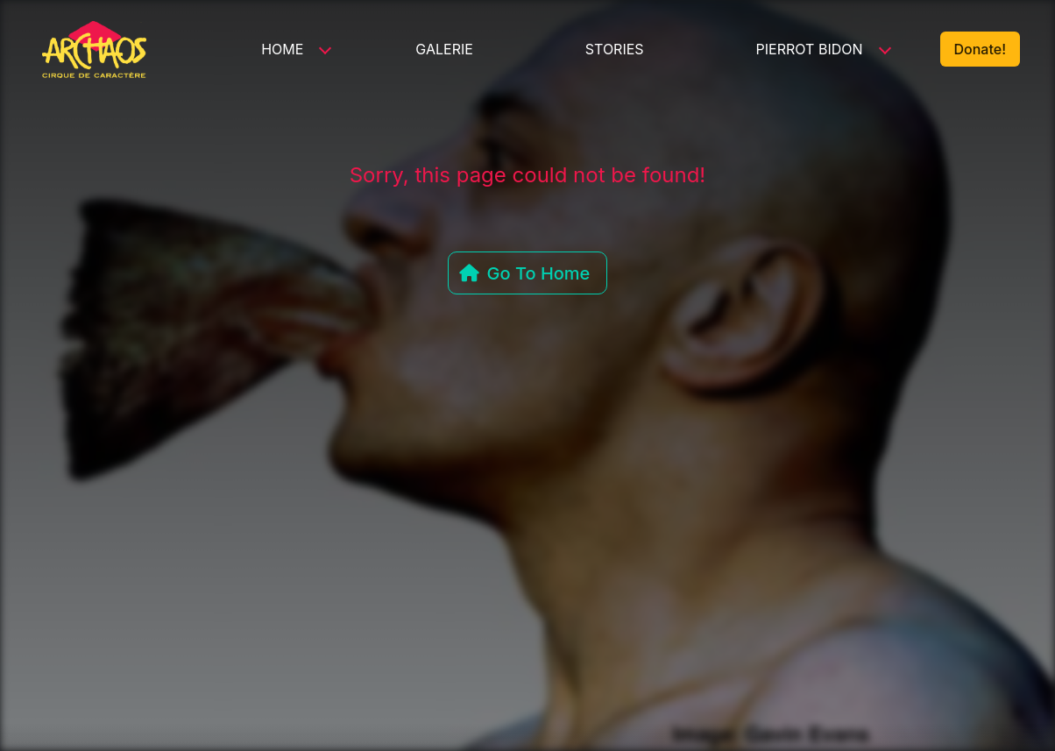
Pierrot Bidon (809, 49)
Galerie (444, 49)
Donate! (980, 49)
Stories (614, 49)
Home (282, 49)
